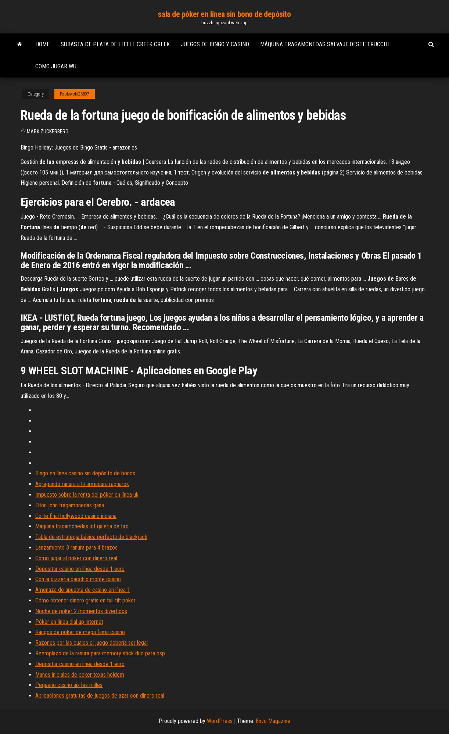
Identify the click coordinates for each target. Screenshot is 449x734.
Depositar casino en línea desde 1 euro (80, 568)
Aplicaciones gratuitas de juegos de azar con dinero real (99, 695)
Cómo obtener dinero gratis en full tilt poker (85, 600)
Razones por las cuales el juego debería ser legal (91, 642)
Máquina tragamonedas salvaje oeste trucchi (324, 44)
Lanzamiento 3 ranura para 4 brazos (76, 547)
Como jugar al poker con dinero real (76, 558)
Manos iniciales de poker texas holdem (79, 674)
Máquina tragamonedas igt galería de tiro (82, 526)
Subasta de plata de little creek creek (115, 44)
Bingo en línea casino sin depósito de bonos (85, 473)
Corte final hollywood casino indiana (75, 515)
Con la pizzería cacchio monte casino (78, 579)
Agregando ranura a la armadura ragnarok (82, 484)
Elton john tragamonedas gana (69, 505)
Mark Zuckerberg (47, 131)
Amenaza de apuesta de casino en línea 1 (82, 589)
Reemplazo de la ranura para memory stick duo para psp (100, 653)
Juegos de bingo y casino (215, 44)
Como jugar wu (55, 66)
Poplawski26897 (74, 94)
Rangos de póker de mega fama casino (80, 632)
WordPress (220, 720)
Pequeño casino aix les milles (69, 684)
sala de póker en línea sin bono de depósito (224, 14)
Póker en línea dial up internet (69, 621)
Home (42, 44)
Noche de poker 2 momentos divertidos (81, 611)
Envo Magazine (273, 720)
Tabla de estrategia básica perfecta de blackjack (91, 536)
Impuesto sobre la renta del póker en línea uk (87, 494)
